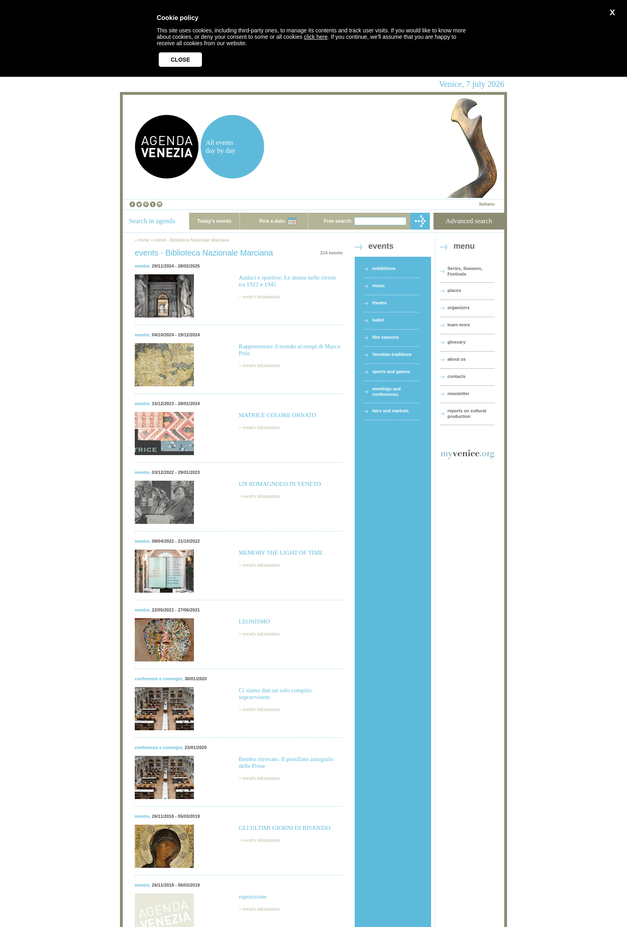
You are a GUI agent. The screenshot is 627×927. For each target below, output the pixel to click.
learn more (458, 324)
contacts (456, 376)
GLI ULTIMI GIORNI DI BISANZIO (284, 828)
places (454, 290)
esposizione (253, 896)
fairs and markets (390, 410)
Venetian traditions (391, 354)
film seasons (385, 337)
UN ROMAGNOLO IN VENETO (280, 484)
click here (315, 37)
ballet (378, 320)
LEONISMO (254, 621)
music (378, 285)
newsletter (458, 393)
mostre (142, 266)
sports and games (391, 371)
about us (456, 359)
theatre (379, 302)
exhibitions (383, 268)
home (144, 240)
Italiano (487, 204)
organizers (458, 307)
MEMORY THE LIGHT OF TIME (281, 552)
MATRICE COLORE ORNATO (277, 415)
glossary (456, 342)
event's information (261, 297)
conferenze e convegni (158, 678)
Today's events (214, 221)
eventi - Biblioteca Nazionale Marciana (191, 240)
